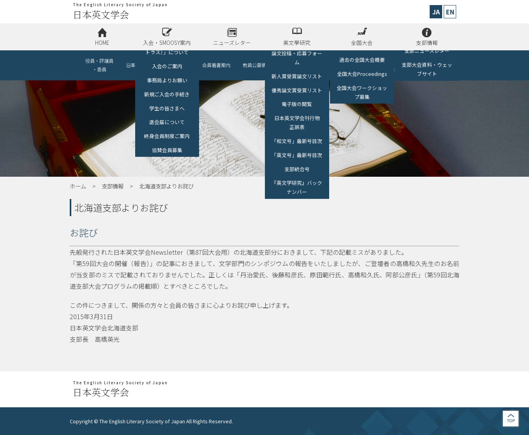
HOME (102, 42)
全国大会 (362, 42)
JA (436, 11)
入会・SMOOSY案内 (167, 42)
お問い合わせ (430, 65)
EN (450, 11)
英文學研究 (296, 42)
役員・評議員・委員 (99, 65)
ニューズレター (232, 42)
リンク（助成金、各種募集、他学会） (370, 65)
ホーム (78, 186)
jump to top (510, 418)
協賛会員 (180, 65)
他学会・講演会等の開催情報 (304, 65)
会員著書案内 (216, 65)
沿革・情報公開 (142, 65)
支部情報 (427, 42)
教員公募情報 (257, 65)
